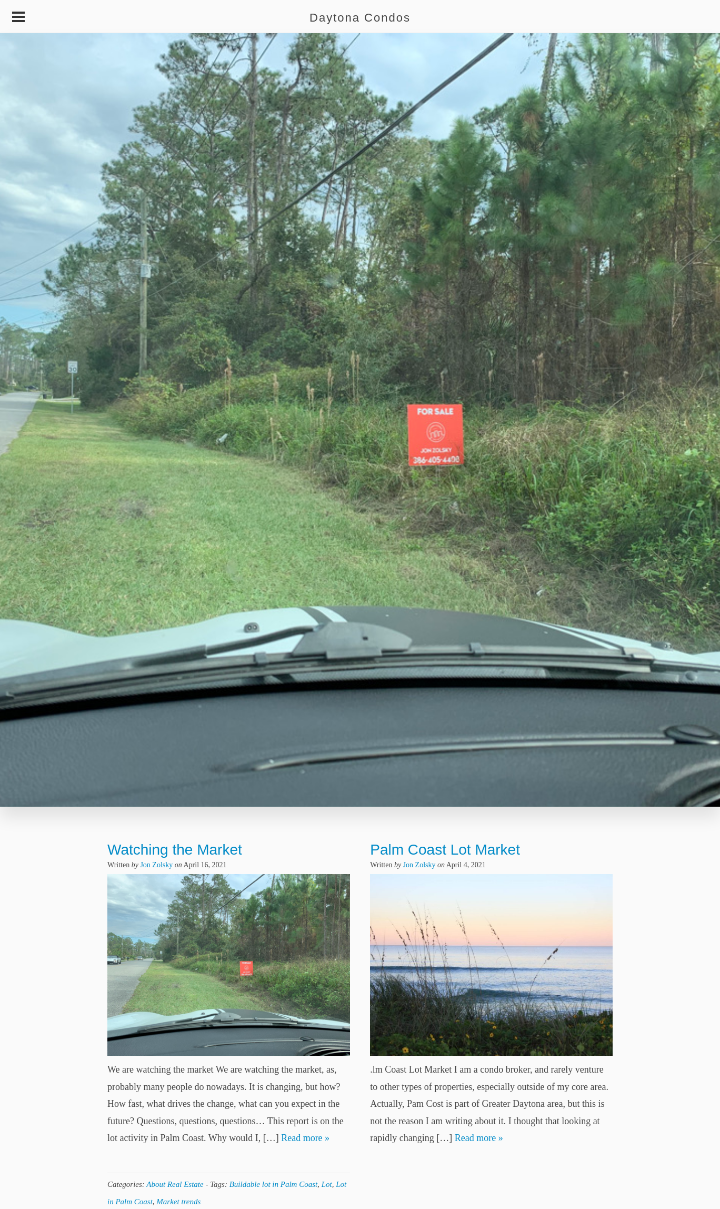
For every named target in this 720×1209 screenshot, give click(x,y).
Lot (327, 1184)
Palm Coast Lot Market (445, 849)
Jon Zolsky (156, 865)
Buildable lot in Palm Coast (273, 1184)
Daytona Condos (360, 17)
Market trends (178, 1201)
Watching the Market (174, 849)
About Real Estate (174, 1184)
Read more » (305, 1138)
